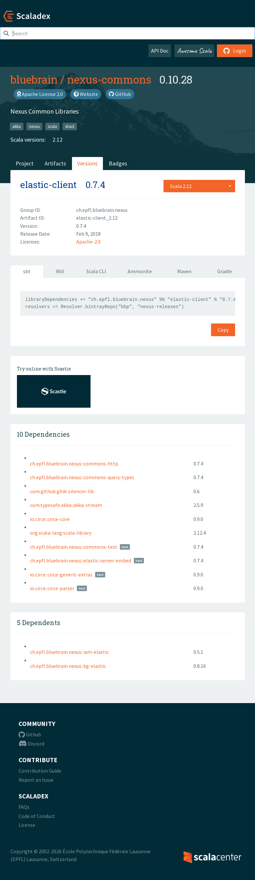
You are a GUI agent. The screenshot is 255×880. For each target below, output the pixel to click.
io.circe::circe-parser (52, 588)
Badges (118, 163)
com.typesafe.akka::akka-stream (66, 505)
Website (86, 94)
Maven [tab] (184, 271)
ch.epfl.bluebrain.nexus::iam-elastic (69, 652)
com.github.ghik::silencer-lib (62, 491)
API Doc (159, 50)
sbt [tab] (27, 271)
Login (234, 50)
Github (30, 734)
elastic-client (48, 185)
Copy (223, 329)
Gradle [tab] (224, 271)
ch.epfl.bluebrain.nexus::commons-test (73, 546)
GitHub (120, 94)
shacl (69, 126)
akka (16, 126)
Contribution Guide (40, 770)
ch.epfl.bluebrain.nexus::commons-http (74, 463)
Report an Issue (36, 780)
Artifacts (55, 163)
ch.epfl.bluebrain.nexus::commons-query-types (82, 477)
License (27, 825)
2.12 (57, 139)
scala (52, 126)
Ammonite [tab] (140, 271)
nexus (34, 126)
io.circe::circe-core (50, 519)
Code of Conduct (37, 816)
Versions (87, 163)
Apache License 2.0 (40, 94)
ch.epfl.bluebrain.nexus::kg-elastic (68, 666)
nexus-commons (109, 79)
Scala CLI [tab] (96, 271)
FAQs (24, 807)
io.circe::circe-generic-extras (61, 574)
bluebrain (34, 79)
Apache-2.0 (88, 241)
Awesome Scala (194, 50)
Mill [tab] (60, 271)
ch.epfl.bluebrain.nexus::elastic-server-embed (80, 560)
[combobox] (199, 186)
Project (25, 163)
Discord (31, 743)
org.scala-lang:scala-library (60, 532)
